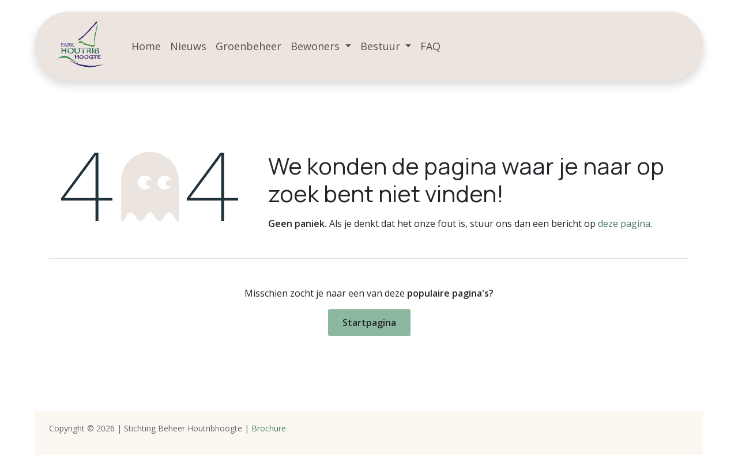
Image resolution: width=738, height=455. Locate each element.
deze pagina (624, 223)
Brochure (268, 428)
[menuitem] (146, 46)
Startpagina (369, 322)
